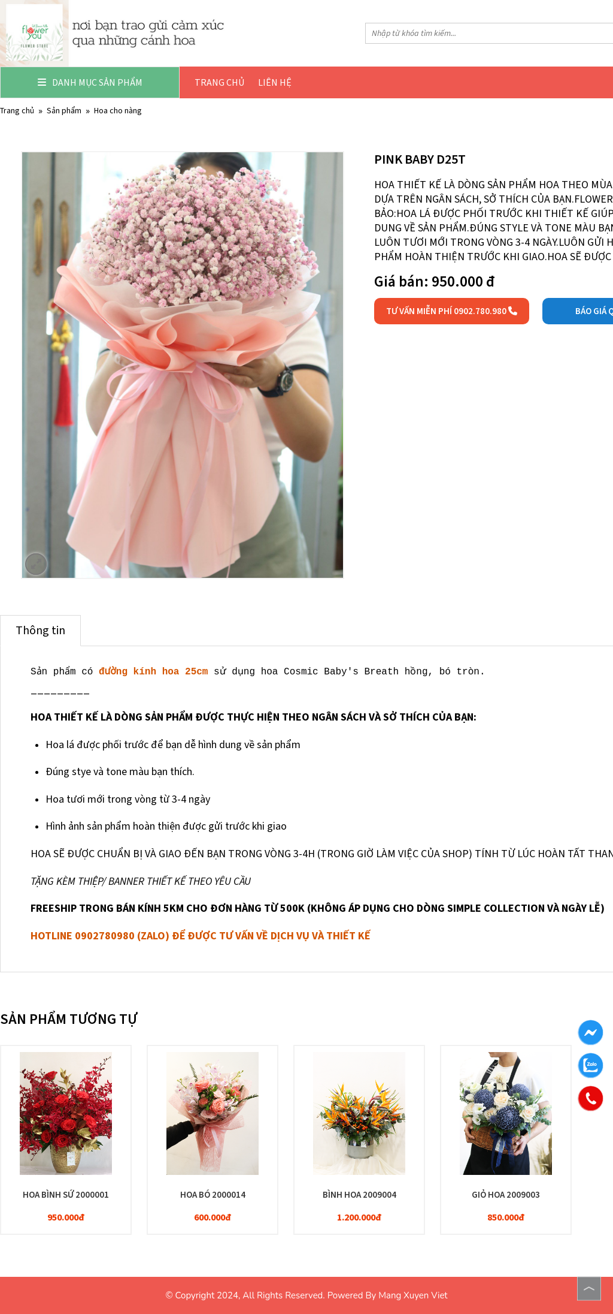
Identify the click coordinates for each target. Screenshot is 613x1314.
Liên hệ (275, 82)
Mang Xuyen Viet (412, 1295)
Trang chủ (219, 82)
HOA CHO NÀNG (118, 110)
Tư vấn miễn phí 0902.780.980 (451, 311)
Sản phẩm (64, 110)
